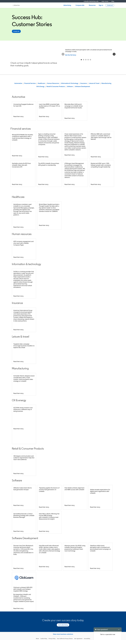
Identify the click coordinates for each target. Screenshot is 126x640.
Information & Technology (69, 83)
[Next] (114, 54)
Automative (18, 83)
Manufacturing (106, 83)
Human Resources (53, 83)
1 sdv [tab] (81, 59)
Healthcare (41, 83)
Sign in (101, 5)
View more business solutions (63, 634)
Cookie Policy (43, 638)
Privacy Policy (52, 638)
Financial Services (30, 83)
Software (70, 86)
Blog (112, 1)
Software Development (82, 86)
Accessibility (87, 638)
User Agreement (78, 638)
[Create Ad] (16, 31)
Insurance (83, 83)
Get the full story (70, 55)
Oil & (38, 86)
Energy (42, 86)
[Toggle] (118, 629)
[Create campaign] (109, 5)
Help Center (105, 1)
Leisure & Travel (94, 83)
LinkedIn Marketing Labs (92, 1)
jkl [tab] (88, 59)
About (37, 638)
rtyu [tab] (85, 59)
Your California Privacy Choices (65, 638)
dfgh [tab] (83, 59)
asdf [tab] (90, 59)
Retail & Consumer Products (56, 86)
